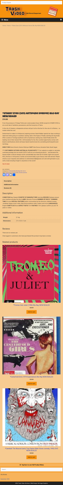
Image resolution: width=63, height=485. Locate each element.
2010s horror (8, 172)
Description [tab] (7, 181)
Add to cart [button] (31, 312)
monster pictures (23, 172)
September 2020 (5, 479)
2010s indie (15, 172)
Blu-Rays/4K (19, 171)
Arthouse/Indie (12, 171)
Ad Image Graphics (42, 483)
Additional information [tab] (11, 184)
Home (4, 25)
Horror (9, 25)
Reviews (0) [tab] (7, 188)
